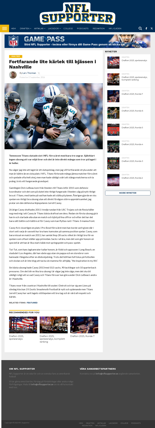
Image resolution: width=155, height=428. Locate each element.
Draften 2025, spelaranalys (16, 337)
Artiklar (38, 28)
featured (32, 303)
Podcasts (83, 28)
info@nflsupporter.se (42, 384)
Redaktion (99, 28)
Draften (24, 28)
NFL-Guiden (115, 28)
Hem (13, 28)
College (68, 28)
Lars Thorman (29, 73)
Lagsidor (53, 28)
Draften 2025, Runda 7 (82, 336)
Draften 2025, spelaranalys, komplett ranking (52, 339)
